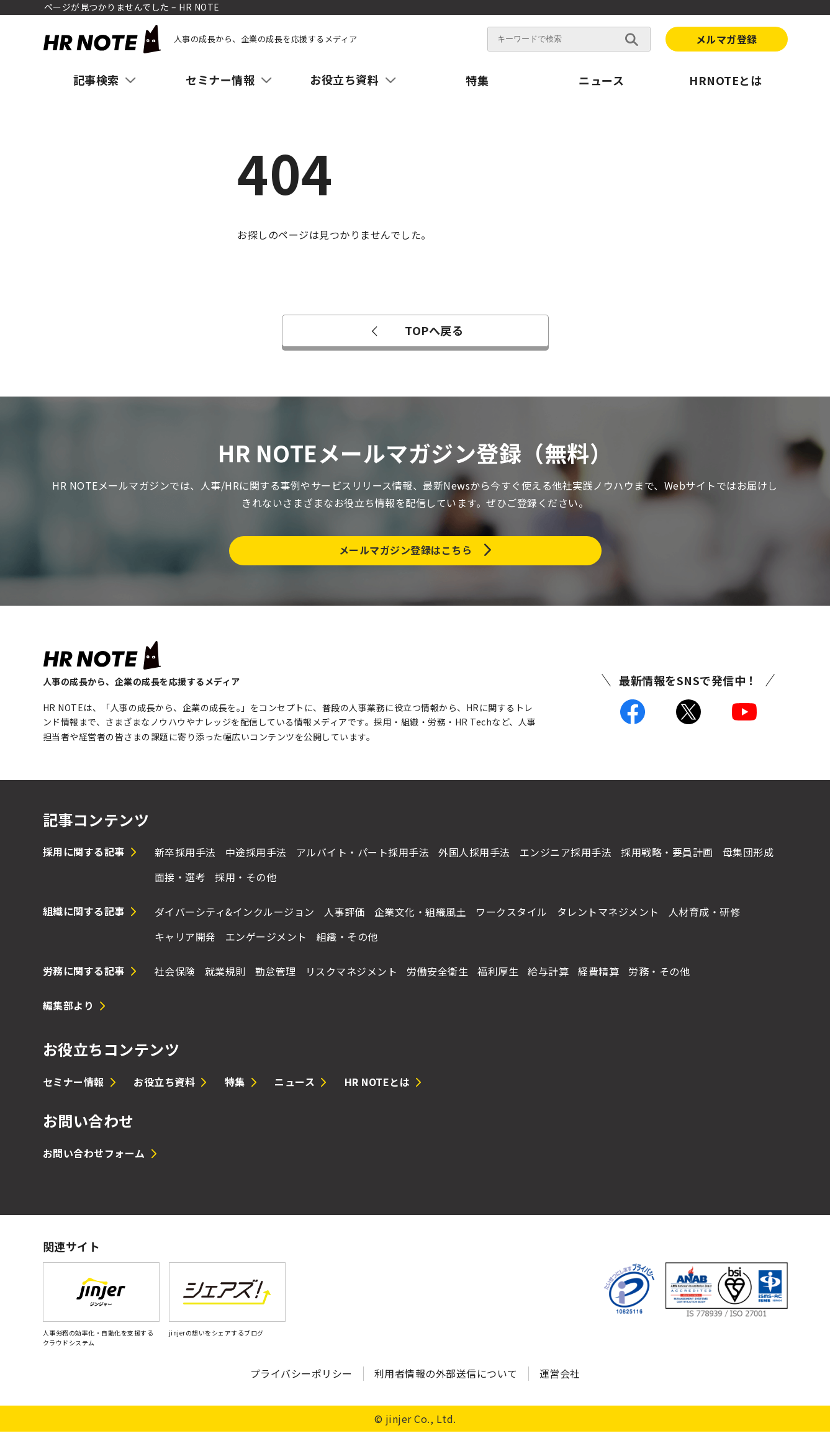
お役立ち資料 (164, 1086)
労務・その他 (659, 975)
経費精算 (598, 975)
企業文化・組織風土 (420, 916)
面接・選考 (180, 881)
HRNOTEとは (725, 80)
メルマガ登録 (726, 39)
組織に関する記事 (84, 915)
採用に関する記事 (84, 855)
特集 (477, 80)
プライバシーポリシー (301, 1377)
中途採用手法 (256, 855)
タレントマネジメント (608, 916)
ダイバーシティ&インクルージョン (235, 916)
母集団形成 (748, 855)
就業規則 (225, 975)
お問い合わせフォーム (94, 1157)
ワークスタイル (512, 916)
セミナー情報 (73, 1086)
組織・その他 (347, 940)
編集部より (68, 1009)
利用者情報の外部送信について (446, 1377)
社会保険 (175, 975)
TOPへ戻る (415, 330)
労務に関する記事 (84, 974)
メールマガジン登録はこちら (405, 552)
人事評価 (344, 916)
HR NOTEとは (377, 1086)
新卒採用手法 (185, 855)
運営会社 (559, 1377)
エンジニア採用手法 (566, 855)
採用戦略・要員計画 (667, 855)
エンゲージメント (266, 940)
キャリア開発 (185, 940)
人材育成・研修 (705, 916)
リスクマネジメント (351, 975)
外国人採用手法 (474, 855)
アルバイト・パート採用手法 (363, 855)
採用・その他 (245, 881)
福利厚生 (497, 975)
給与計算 (548, 975)
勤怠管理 (275, 975)
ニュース (601, 80)
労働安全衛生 (437, 975)
